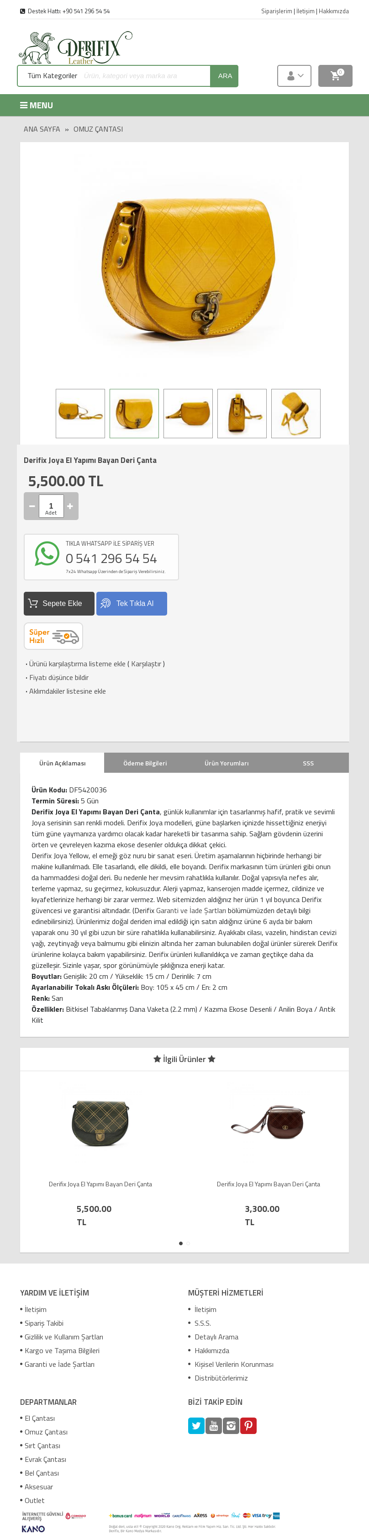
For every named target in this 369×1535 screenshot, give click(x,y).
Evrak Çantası (43, 1459)
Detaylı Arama (213, 1336)
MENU (36, 105)
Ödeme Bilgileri (145, 763)
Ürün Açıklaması (62, 763)
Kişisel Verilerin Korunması (231, 1364)
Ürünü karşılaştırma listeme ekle (75, 663)
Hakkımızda (208, 1350)
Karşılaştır (146, 663)
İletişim (33, 1309)
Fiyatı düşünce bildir (56, 677)
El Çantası (37, 1418)
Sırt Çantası (40, 1445)
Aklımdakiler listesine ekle (65, 690)
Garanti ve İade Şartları (191, 910)
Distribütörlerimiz (218, 1377)
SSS (308, 763)
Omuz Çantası (98, 128)
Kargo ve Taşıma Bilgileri (60, 1350)
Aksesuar (36, 1486)
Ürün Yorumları (226, 763)
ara (225, 76)
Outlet (32, 1500)
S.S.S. (199, 1322)
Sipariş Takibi (41, 1322)
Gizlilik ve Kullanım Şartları (61, 1336)
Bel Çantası (39, 1472)
